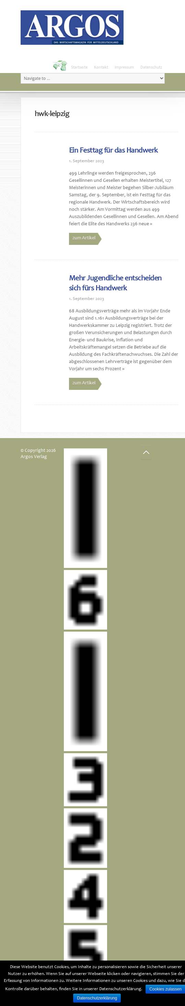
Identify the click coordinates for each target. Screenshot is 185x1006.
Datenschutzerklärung (97, 998)
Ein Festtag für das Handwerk (113, 151)
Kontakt (101, 67)
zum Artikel (83, 238)
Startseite (79, 67)
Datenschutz (151, 67)
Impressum (124, 67)
